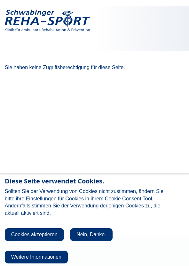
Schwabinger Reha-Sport (47, 20)
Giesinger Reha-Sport (142, 20)
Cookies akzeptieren (34, 239)
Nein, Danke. (91, 239)
